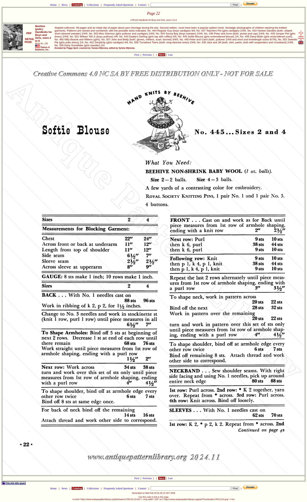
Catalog (77, 4)
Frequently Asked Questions (118, 4)
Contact (142, 4)
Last (170, 54)
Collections (92, 4)
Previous (148, 54)
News (64, 4)
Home (53, 4)
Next (161, 54)
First (137, 54)
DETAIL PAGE (28, 40)
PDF (29, 33)
